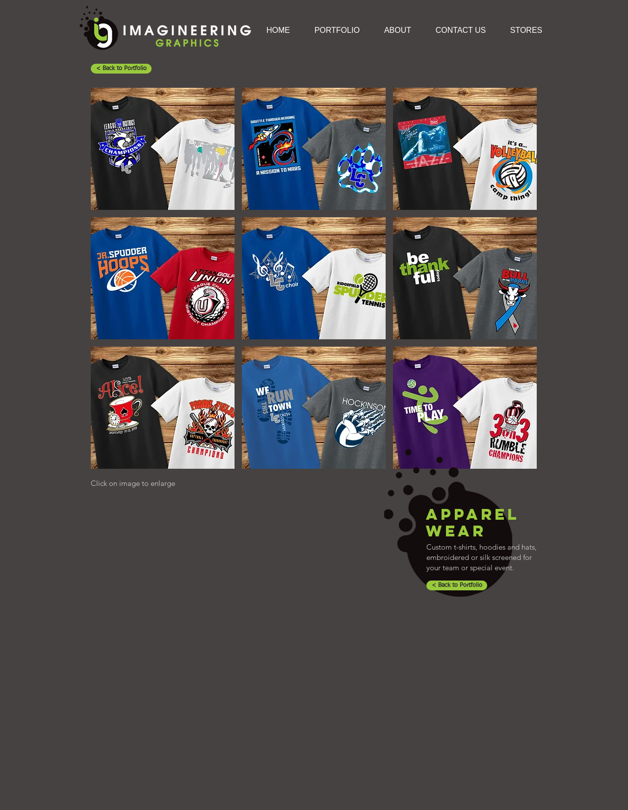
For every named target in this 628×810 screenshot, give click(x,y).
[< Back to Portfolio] (121, 69)
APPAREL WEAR (473, 523)
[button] (163, 149)
